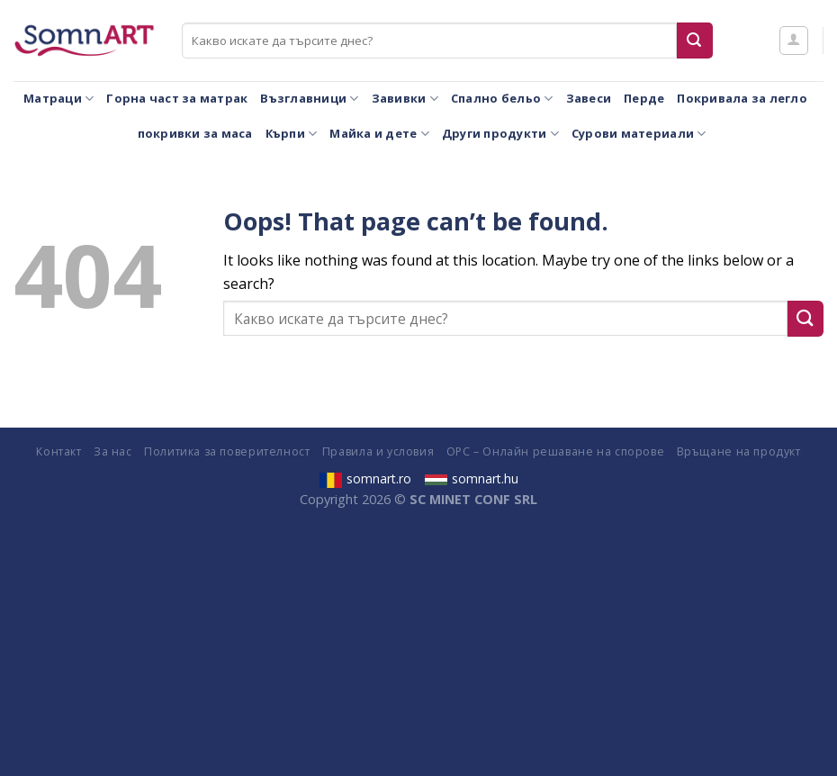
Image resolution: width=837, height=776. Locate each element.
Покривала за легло (742, 98)
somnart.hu (471, 478)
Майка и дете (379, 133)
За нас (113, 451)
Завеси (589, 98)
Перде (644, 98)
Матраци (58, 98)
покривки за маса (195, 133)
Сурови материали (639, 133)
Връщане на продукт (739, 451)
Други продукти (500, 133)
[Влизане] (793, 40)
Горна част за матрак (177, 98)
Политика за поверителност (227, 451)
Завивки (405, 98)
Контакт (58, 451)
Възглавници (309, 98)
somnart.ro (365, 478)
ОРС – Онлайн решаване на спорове (555, 451)
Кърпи (292, 133)
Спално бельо (502, 98)
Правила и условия (378, 451)
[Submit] (695, 41)
